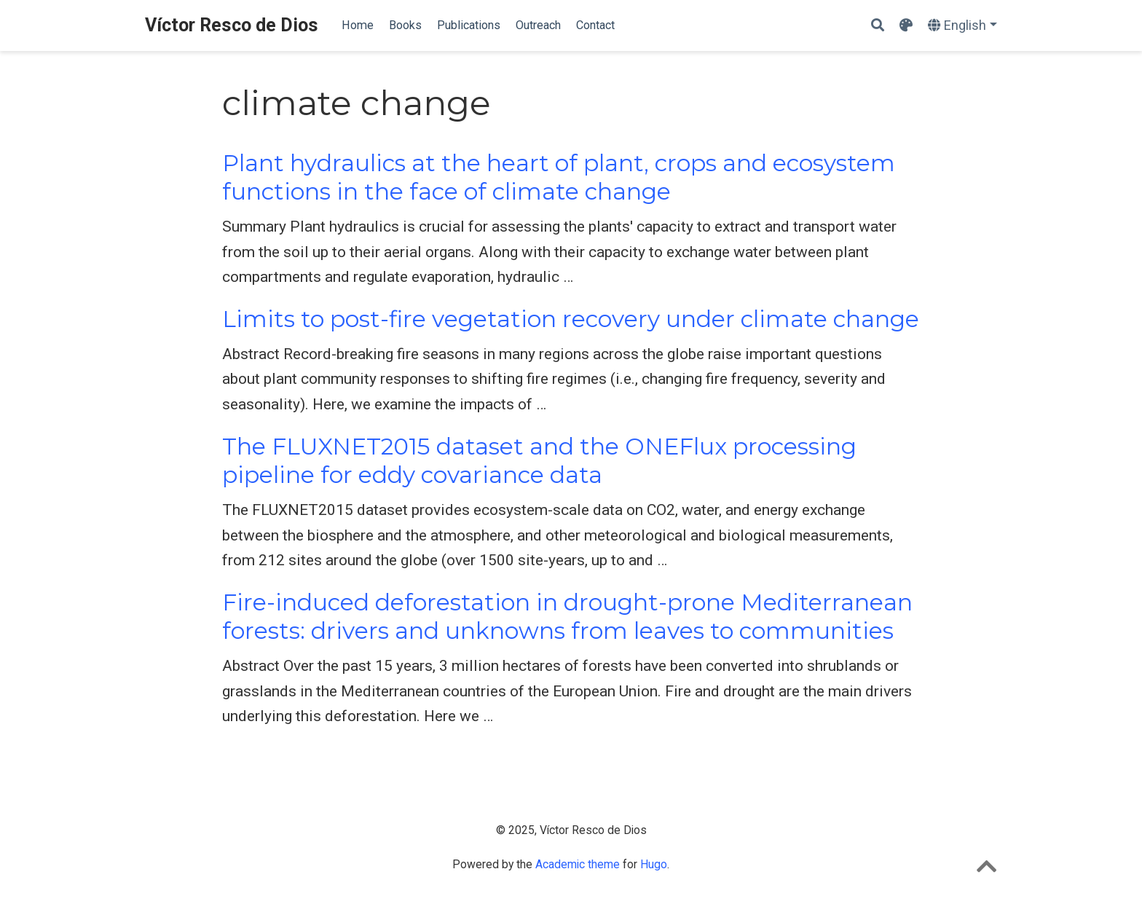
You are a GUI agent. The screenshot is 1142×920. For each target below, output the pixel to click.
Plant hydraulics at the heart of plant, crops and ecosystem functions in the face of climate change (558, 177)
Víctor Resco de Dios (231, 25)
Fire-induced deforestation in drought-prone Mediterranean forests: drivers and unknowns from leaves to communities (567, 617)
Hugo (653, 864)
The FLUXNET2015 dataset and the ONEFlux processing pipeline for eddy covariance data (539, 461)
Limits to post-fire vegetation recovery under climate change (570, 319)
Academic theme (577, 864)
